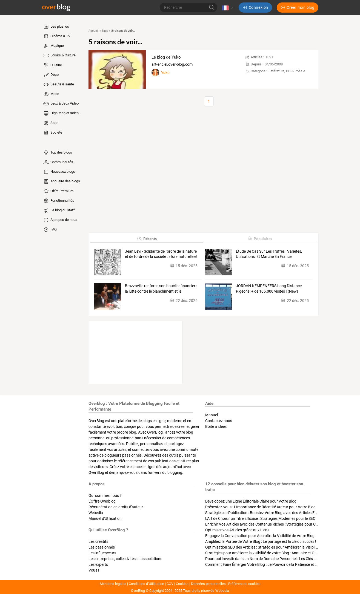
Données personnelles (208, 584)
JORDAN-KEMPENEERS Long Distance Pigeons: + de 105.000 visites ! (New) (269, 288)
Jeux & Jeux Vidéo (61, 103)
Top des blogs (57, 152)
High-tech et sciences (62, 113)
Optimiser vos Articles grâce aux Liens (237, 530)
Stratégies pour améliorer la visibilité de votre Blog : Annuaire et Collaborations (271, 553)
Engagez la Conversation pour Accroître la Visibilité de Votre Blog (260, 536)
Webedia (95, 513)
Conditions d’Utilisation (146, 584)
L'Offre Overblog (102, 501)
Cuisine (52, 65)
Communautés (58, 162)
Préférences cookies (244, 584)
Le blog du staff (59, 210)
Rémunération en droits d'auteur (115, 507)
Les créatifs (98, 541)
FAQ (50, 229)
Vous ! (93, 570)
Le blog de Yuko (166, 57)
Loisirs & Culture (59, 55)
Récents (146, 238)
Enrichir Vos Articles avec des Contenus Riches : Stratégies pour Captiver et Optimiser (277, 524)
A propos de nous (60, 220)
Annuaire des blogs (61, 181)
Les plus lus (56, 27)
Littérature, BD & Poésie (286, 71)
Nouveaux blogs (59, 172)
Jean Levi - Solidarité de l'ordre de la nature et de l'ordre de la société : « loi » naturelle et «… (161, 254)
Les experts (98, 564)
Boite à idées (216, 426)
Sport (51, 123)
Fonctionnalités (58, 201)
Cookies (182, 584)
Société (52, 132)
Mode (51, 94)
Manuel (211, 415)
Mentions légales (113, 584)
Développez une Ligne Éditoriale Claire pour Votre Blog (250, 501)
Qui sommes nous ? (105, 495)
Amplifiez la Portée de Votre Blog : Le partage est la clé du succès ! (260, 541)
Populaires (260, 238)
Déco (51, 75)
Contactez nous (218, 421)
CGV (170, 584)
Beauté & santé (58, 84)
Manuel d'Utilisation (105, 518)
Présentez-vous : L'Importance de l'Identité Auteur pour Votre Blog (260, 507)
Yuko (165, 72)
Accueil (93, 31)
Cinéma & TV (56, 36)
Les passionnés (101, 547)
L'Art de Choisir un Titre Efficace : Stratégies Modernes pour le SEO (260, 518)
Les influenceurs (102, 553)
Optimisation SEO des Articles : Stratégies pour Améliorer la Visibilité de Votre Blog (274, 547)
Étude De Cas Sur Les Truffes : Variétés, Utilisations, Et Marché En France (269, 254)
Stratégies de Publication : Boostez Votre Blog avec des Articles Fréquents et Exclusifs (277, 513)
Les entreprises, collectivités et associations (125, 558)
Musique (53, 46)
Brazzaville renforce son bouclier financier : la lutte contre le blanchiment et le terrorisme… (161, 289)
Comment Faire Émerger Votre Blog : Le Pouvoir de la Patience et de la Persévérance (276, 564)
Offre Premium (58, 191)
